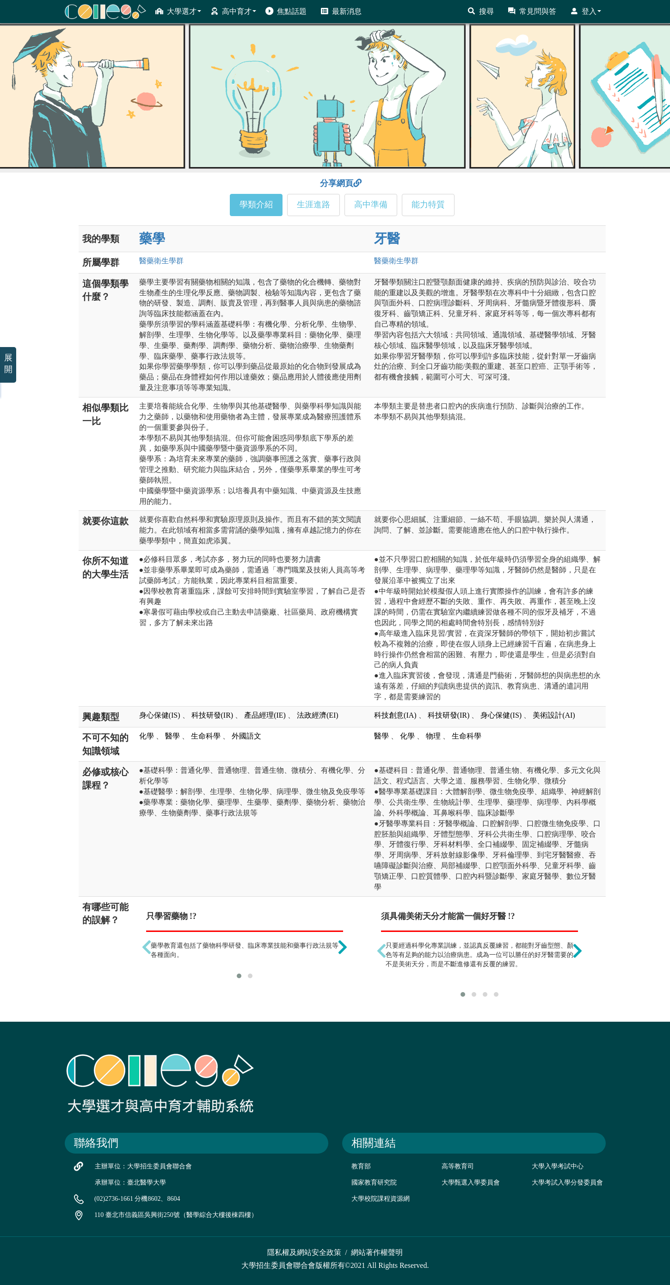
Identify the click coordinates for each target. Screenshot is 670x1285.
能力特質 (428, 204)
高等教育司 (458, 1166)
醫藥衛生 (161, 261)
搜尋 (480, 11)
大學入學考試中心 (558, 1166)
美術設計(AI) (554, 715)
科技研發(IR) (212, 715)
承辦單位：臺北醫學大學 (130, 1182)
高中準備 (370, 204)
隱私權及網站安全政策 (304, 1252)
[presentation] (146, 947)
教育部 (361, 1166)
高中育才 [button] (233, 11)
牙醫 (387, 238)
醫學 (172, 736)
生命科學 (206, 736)
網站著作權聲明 (377, 1252)
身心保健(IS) (159, 715)
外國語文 (246, 736)
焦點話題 (286, 11)
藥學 (152, 238)
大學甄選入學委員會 (471, 1182)
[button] (239, 976)
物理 (433, 736)
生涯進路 (313, 204)
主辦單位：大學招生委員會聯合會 (143, 1166)
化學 (146, 736)
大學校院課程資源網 (380, 1198)
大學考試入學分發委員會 (567, 1182)
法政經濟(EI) (317, 715)
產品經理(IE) (265, 715)
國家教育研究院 (374, 1182)
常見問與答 (532, 11)
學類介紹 (256, 204)
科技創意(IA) (395, 715)
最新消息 (341, 11)
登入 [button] (585, 11)
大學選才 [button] (178, 11)
